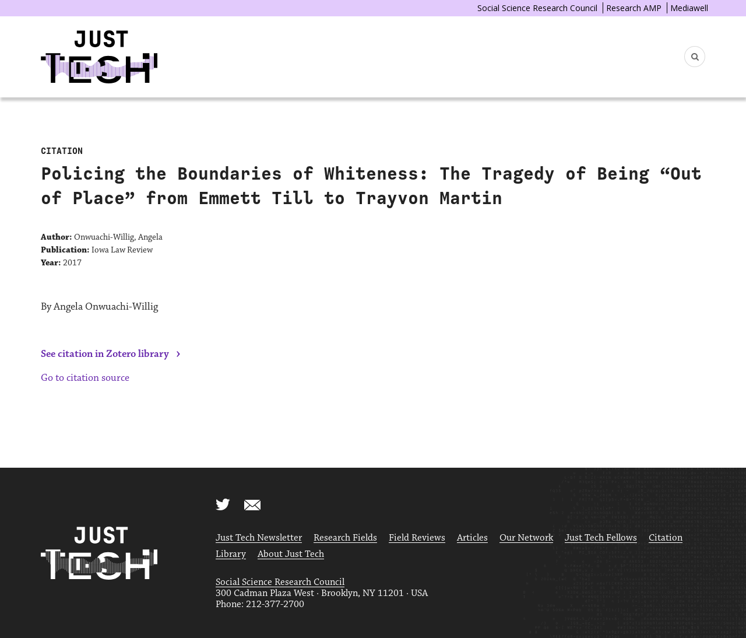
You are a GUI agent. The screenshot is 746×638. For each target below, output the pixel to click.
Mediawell (689, 7)
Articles (472, 538)
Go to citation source (85, 377)
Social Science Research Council (537, 7)
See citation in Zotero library (105, 354)
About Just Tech (291, 554)
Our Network (526, 538)
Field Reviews (417, 538)
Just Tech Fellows (601, 538)
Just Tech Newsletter (259, 538)
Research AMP (633, 7)
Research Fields (345, 538)
